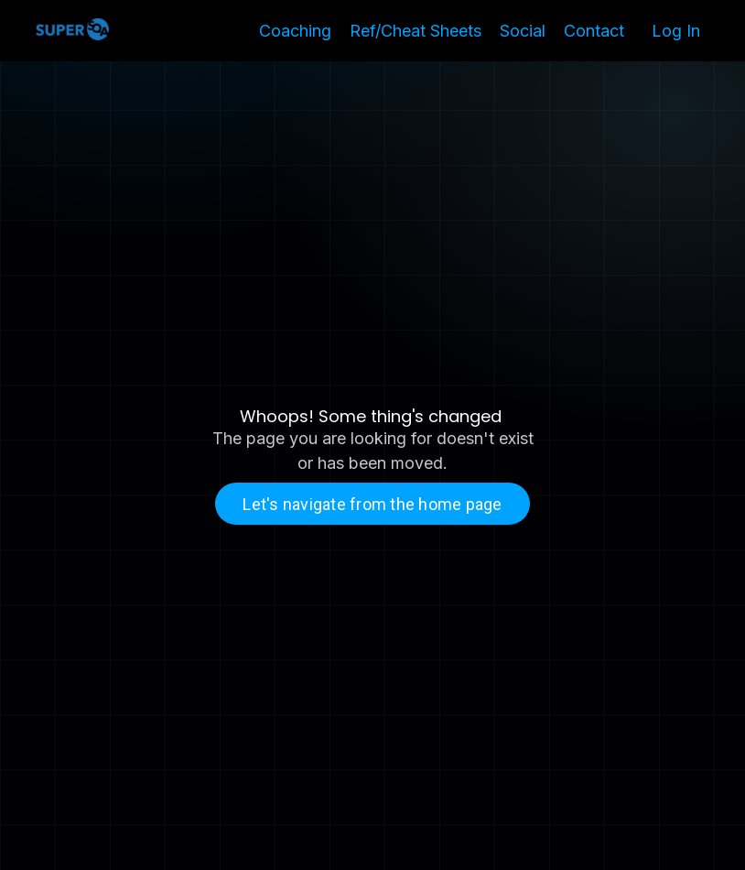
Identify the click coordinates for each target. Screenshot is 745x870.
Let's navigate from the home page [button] (372, 504)
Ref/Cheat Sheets (415, 30)
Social (522, 30)
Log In (676, 30)
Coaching (295, 30)
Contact (594, 30)
